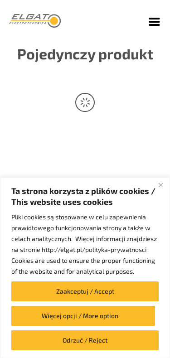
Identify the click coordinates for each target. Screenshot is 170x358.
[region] (85, 267)
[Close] (160, 184)
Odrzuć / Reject (85, 340)
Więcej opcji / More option (80, 315)
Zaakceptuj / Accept (85, 291)
